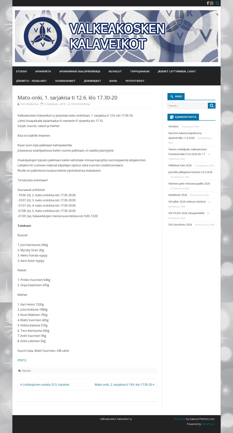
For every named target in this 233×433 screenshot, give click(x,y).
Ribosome (179, 419)
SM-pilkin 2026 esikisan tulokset (187, 201)
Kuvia (113, 81)
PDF (20, 360)
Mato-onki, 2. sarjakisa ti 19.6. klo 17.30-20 (124, 385)
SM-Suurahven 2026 (180, 224)
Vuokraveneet (65, 81)
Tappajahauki (139, 71)
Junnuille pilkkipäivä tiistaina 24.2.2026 (190, 172)
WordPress (208, 424)
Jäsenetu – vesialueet (31, 81)
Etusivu (21, 71)
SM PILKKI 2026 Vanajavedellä (186, 213)
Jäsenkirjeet (92, 81)
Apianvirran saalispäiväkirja (79, 71)
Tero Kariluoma (29, 104)
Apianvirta (43, 71)
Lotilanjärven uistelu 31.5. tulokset (44, 385)
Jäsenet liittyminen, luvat (177, 71)
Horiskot (173, 126)
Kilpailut (115, 71)
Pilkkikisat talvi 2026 (180, 165)
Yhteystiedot (135, 81)
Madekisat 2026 (177, 195)
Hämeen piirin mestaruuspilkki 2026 (189, 183)
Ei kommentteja (80, 104)
